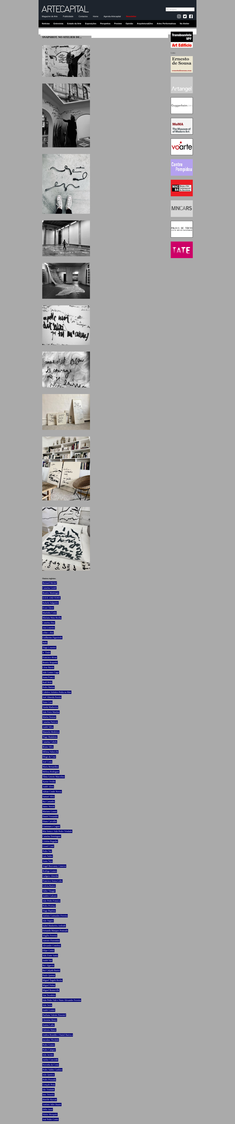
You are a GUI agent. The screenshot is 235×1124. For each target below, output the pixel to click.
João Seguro (48, 920)
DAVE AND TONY (51, 598)
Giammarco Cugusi (51, 826)
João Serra (47, 1005)
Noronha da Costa (51, 1064)
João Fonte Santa (50, 955)
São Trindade (48, 1089)
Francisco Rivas (50, 657)
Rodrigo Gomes (50, 871)
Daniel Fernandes (50, 816)
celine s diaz (48, 632)
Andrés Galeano (50, 896)
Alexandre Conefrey (52, 945)
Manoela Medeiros (51, 732)
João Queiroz (48, 1074)
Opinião (129, 23)
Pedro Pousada (49, 1079)
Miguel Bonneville (51, 990)
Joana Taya (47, 861)
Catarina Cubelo (50, 742)
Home (95, 16)
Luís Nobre (48, 856)
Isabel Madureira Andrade (54, 925)
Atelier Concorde (50, 1060)
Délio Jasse (48, 1109)
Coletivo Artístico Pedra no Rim (57, 692)
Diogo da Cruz (49, 757)
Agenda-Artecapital (112, 16)
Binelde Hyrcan (50, 1099)
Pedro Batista (48, 687)
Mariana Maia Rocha (52, 617)
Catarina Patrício (50, 722)
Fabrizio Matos (49, 1030)
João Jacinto (48, 1055)
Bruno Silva (48, 747)
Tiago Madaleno (50, 737)
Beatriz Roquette (50, 662)
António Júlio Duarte (52, 1104)
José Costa (47, 761)
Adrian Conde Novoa (52, 791)
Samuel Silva (48, 796)
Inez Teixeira (48, 1094)
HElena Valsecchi (50, 752)
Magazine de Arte (50, 16)
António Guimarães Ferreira (55, 915)
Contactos (83, 16)
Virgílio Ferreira (50, 935)
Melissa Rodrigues (51, 771)
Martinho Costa (49, 612)
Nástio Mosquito (50, 1114)
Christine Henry (50, 1020)
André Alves (48, 786)
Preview (118, 23)
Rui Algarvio (48, 965)
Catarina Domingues (52, 836)
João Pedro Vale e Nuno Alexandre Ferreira (62, 1000)
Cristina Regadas (50, 841)
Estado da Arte (74, 23)
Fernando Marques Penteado (55, 930)
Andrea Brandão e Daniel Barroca (58, 1035)
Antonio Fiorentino (51, 940)
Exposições (90, 23)
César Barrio (48, 667)
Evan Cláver (48, 608)
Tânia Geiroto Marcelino (53, 776)
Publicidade (68, 16)
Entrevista (58, 23)
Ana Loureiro (49, 627)
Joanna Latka (48, 1025)
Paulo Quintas (49, 975)
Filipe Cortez (48, 950)
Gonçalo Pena (49, 1084)
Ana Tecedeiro (49, 995)
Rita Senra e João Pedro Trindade (57, 831)
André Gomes (49, 1010)
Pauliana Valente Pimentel (54, 1015)
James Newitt (49, 806)
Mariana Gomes (50, 811)
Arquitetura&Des (145, 23)
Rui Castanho (49, 801)
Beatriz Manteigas (51, 593)
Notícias (46, 23)
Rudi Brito (47, 682)
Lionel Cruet (48, 846)
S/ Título (46, 652)
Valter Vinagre (49, 891)
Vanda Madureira (50, 707)
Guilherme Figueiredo (52, 637)
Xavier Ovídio (49, 781)
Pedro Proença (49, 906)
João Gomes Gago (51, 672)
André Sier (47, 960)
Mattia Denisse (49, 717)
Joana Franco (48, 677)
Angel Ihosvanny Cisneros (54, 866)
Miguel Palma (49, 985)
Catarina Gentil (49, 588)
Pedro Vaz (47, 851)
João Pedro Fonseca (51, 901)
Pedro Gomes (49, 1045)
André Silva (48, 727)
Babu (45, 642)
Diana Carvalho (50, 821)
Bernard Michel (50, 583)
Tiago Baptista (49, 911)
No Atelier (184, 23)
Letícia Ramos (49, 886)
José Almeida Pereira (52, 697)
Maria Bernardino (50, 766)
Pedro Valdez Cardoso (52, 1069)
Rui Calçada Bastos (51, 970)
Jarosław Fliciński (51, 1040)
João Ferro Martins (51, 712)
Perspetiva (105, 23)
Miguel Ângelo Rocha (52, 980)
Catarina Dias (49, 622)
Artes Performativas (166, 23)
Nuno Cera (47, 702)
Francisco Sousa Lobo (52, 881)
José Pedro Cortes (50, 1119)
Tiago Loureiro (49, 647)
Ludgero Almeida (50, 876)
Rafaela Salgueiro (50, 603)
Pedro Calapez (49, 1050)
